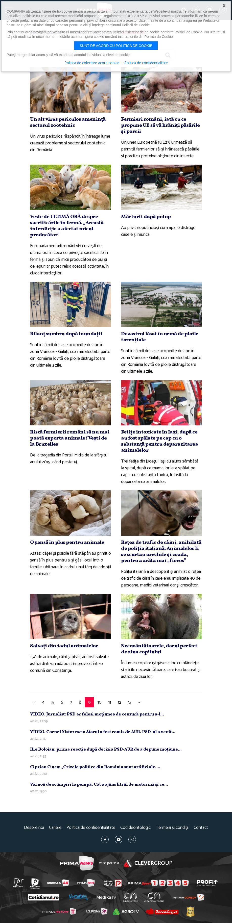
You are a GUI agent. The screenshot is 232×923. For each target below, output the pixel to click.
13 (129, 702)
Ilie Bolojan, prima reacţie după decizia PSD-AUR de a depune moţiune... (106, 749)
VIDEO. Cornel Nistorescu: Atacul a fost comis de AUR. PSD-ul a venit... (102, 732)
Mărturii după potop (146, 216)
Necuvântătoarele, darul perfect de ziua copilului (159, 649)
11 (109, 702)
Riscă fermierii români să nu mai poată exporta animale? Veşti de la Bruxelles (69, 438)
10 (100, 702)
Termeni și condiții (172, 827)
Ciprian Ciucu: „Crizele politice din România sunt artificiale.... (95, 767)
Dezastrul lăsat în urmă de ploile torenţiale (159, 337)
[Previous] (34, 702)
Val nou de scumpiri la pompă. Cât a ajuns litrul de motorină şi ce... (99, 784)
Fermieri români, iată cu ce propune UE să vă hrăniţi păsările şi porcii (160, 125)
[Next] (139, 702)
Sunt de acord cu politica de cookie (116, 46)
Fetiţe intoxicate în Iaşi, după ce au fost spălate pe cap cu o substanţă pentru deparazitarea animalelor (159, 441)
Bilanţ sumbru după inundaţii (66, 334)
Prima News (77, 863)
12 (119, 702)
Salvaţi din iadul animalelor (64, 646)
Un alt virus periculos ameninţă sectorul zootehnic (68, 122)
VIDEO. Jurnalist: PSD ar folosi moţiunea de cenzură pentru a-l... (97, 714)
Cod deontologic (135, 827)
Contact (201, 827)
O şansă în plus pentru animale (67, 542)
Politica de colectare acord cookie (91, 63)
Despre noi (34, 827)
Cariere (55, 827)
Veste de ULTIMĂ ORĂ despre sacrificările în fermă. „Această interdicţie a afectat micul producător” (66, 226)
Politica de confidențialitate (90, 827)
